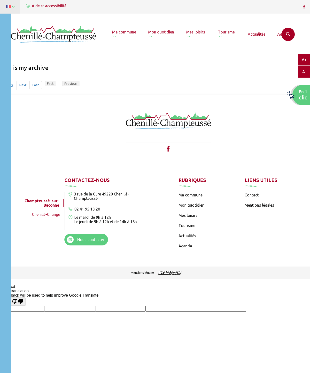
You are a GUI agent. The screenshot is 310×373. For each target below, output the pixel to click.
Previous (71, 84)
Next (22, 85)
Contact (252, 195)
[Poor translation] (17, 302)
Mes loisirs (187, 215)
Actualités (187, 236)
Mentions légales (259, 205)
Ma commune (190, 195)
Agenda (185, 246)
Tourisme (186, 225)
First (50, 84)
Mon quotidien (191, 205)
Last (35, 85)
